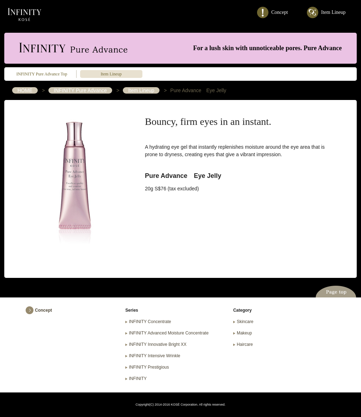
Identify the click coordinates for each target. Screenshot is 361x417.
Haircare (245, 344)
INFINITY (25, 15)
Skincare (245, 321)
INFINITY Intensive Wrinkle (154, 355)
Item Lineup (333, 12)
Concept (279, 12)
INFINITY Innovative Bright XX (158, 344)
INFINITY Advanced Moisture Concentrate (169, 333)
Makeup (244, 333)
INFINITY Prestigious (149, 367)
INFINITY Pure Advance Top (41, 74)
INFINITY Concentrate (150, 321)
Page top (336, 291)
